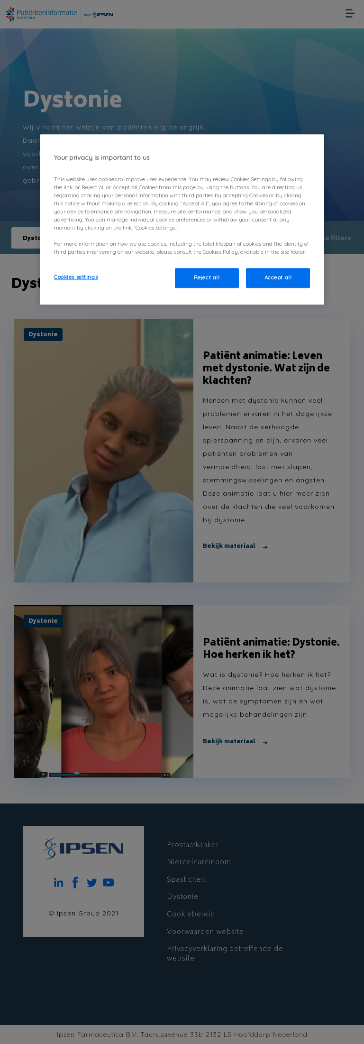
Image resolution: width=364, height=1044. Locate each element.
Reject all (207, 278)
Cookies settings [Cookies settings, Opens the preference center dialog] (76, 277)
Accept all (278, 278)
